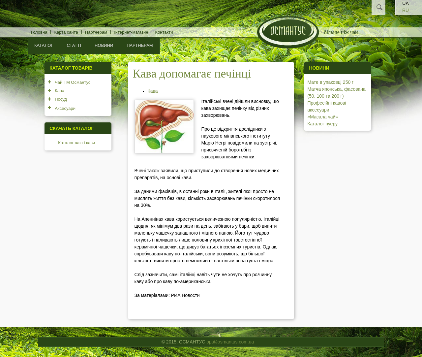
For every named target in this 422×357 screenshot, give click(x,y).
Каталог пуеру (322, 123)
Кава (153, 91)
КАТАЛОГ (43, 45)
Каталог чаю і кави (76, 142)
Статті (74, 45)
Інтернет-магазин (131, 32)
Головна (39, 32)
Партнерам (96, 32)
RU (405, 10)
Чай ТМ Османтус (72, 82)
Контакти (164, 32)
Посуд (61, 99)
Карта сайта (66, 32)
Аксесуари (65, 108)
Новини (104, 45)
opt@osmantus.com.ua (230, 341)
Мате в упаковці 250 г (330, 82)
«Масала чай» (322, 116)
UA (405, 3)
